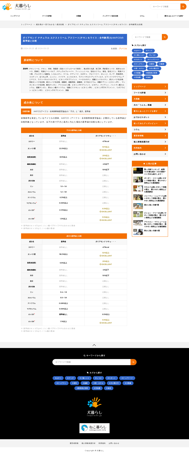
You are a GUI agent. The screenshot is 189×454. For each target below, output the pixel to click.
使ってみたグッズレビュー (146, 123)
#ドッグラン (139, 64)
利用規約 (138, 148)
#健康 (161, 64)
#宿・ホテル (139, 68)
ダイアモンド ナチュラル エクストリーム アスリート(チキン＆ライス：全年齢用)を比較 (105, 24)
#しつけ (152, 55)
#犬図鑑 (137, 73)
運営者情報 (139, 136)
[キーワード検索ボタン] (183, 6)
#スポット (138, 60)
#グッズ (149, 51)
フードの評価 (46, 16)
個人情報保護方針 (142, 142)
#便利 (151, 64)
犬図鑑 (78, 16)
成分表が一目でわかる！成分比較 (50, 24)
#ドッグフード (153, 60)
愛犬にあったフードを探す (174, 16)
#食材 (148, 77)
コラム (142, 16)
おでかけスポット (142, 117)
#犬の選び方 (154, 68)
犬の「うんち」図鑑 (143, 105)
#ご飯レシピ (139, 55)
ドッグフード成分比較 (110, 16)
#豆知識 (137, 77)
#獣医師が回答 (151, 73)
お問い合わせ (140, 154)
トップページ (15, 16)
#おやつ (137, 51)
